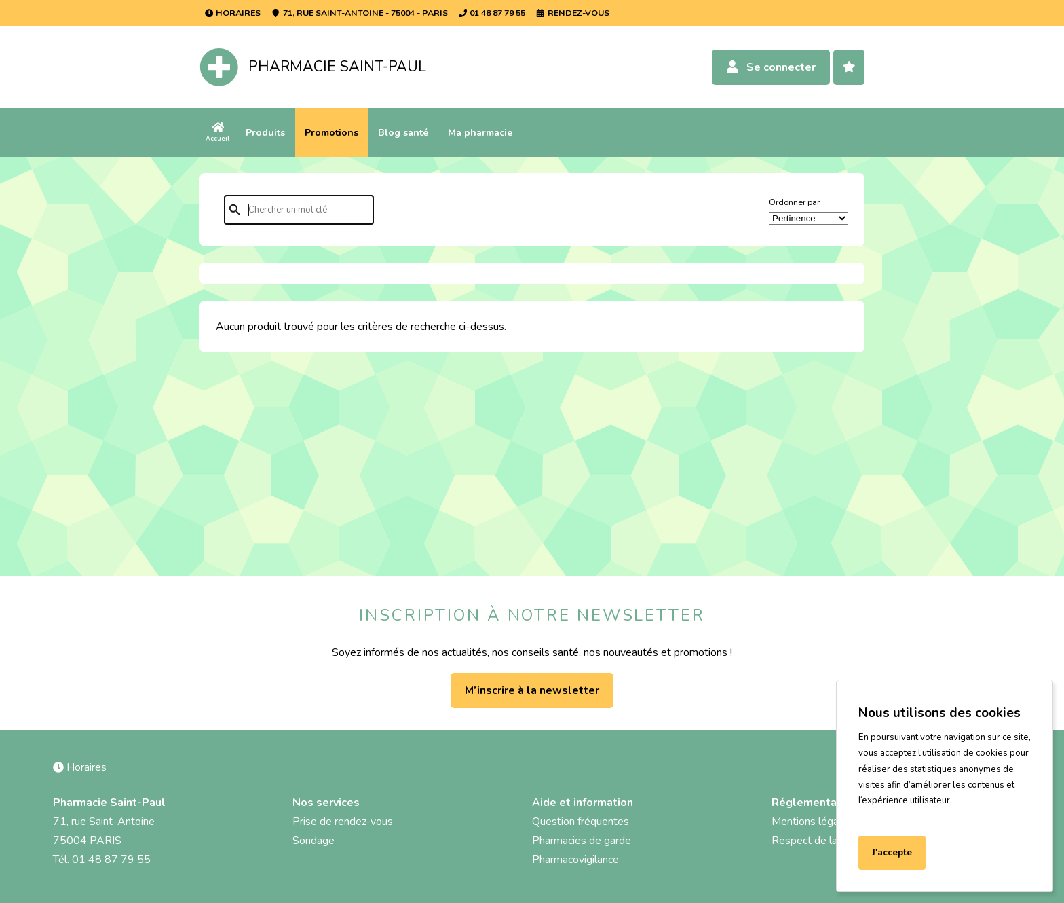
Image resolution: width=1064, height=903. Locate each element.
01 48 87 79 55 (492, 12)
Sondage (313, 840)
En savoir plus (891, 817)
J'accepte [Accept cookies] (892, 853)
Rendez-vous (572, 12)
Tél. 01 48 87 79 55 (102, 859)
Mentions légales (812, 821)
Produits (265, 132)
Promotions (331, 132)
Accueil (217, 132)
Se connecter (770, 67)
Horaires (233, 12)
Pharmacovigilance (575, 859)
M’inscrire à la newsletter (532, 690)
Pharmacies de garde (581, 840)
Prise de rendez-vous (342, 821)
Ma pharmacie (480, 132)
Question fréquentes (580, 821)
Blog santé (403, 132)
